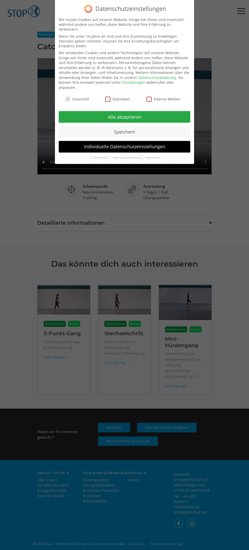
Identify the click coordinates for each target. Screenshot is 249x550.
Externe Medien (163, 95)
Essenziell (77, 95)
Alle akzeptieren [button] (124, 113)
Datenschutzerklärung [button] (127, 154)
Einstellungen (133, 78)
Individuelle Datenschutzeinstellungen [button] (124, 143)
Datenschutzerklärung (157, 73)
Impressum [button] (152, 154)
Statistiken (117, 95)
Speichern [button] (124, 128)
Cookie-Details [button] (99, 154)
